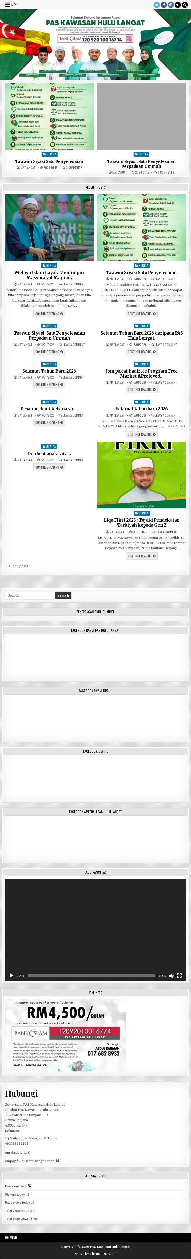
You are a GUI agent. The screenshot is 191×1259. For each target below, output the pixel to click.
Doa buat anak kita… (49, 453)
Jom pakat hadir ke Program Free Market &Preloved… (142, 373)
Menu (14, 4)
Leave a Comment (74, 284)
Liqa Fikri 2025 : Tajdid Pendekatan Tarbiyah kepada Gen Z (142, 522)
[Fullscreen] (179, 975)
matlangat (28, 167)
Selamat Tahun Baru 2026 (49, 371)
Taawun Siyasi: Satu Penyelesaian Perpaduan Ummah (141, 164)
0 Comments (74, 167)
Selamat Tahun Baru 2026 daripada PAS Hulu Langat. (142, 335)
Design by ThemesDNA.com (95, 1254)
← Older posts (16, 566)
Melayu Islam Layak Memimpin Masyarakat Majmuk (49, 275)
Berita (51, 154)
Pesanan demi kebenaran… (49, 409)
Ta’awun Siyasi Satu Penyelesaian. (49, 161)
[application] (95, 929)
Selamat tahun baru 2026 (142, 409)
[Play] (11, 975)
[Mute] (171, 975)
